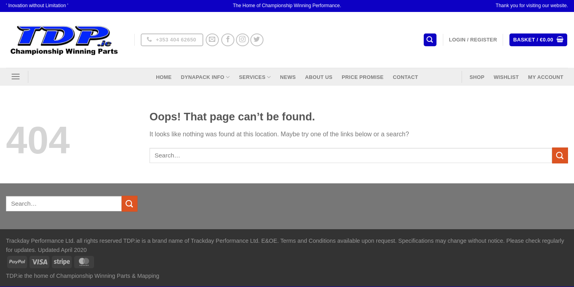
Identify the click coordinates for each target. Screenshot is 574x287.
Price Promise (362, 77)
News (288, 77)
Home (163, 77)
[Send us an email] (212, 40)
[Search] (430, 40)
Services (255, 77)
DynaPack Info (205, 77)
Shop (477, 77)
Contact (405, 77)
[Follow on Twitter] (256, 40)
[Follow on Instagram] (242, 40)
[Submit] (560, 155)
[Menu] (15, 76)
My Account (546, 77)
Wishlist (506, 77)
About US (318, 77)
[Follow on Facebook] (227, 40)
